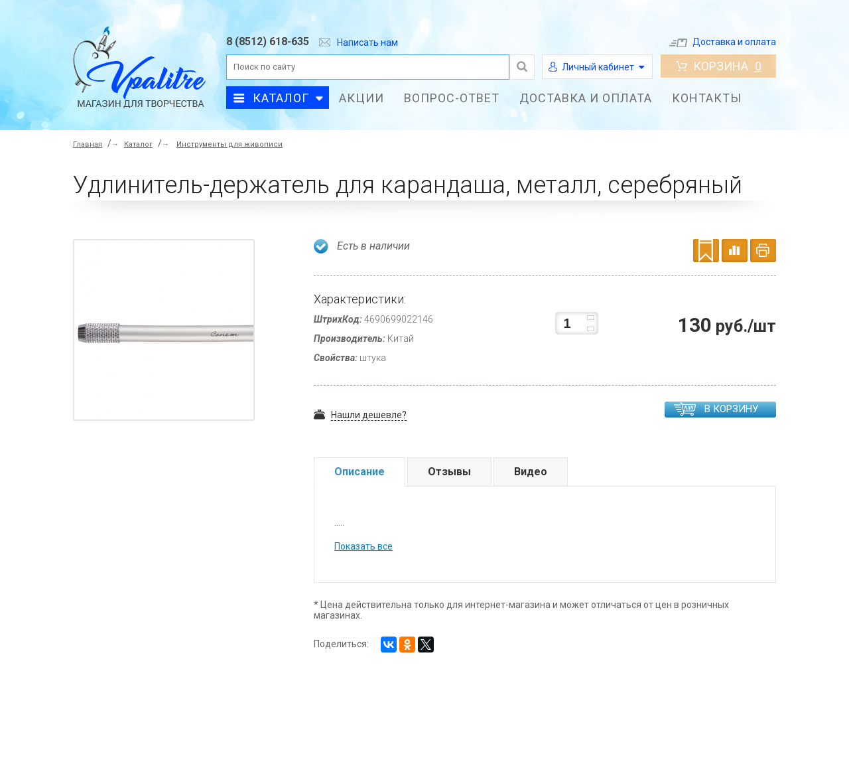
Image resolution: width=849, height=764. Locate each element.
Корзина (718, 66)
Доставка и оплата (722, 42)
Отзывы (449, 471)
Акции (361, 98)
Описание (359, 471)
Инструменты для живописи (229, 144)
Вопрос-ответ (451, 98)
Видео (530, 471)
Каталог (281, 98)
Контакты (707, 98)
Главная (87, 144)
